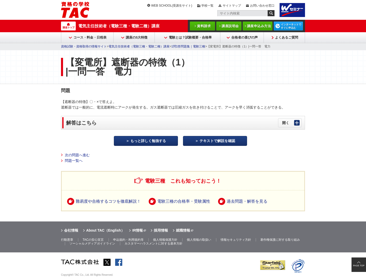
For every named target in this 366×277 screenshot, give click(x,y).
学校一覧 (207, 5)
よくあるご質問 (286, 37)
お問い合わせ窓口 (262, 5)
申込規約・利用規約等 (128, 239)
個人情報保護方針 (165, 239)
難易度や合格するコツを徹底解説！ (108, 201)
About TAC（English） (105, 230)
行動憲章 (67, 239)
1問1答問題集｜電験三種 (188, 46)
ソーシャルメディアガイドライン (92, 243)
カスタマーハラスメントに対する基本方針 (153, 243)
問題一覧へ (74, 161)
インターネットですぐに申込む (291, 26)
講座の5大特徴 (136, 37)
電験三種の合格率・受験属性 (183, 201)
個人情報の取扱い (199, 239)
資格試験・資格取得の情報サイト (84, 46)
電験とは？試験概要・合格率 (190, 37)
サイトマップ (232, 5)
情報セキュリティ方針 (236, 239)
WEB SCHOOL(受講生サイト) (171, 5)
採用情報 (161, 230)
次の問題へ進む (77, 155)
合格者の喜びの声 (244, 37)
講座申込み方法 (259, 26)
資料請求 (204, 26)
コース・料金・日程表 (89, 37)
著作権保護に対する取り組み (280, 239)
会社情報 (71, 230)
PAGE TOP (358, 265)
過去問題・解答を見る (247, 201)
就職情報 (183, 230)
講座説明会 (230, 26)
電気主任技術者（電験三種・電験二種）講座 (119, 26)
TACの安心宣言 (93, 239)
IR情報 (137, 230)
